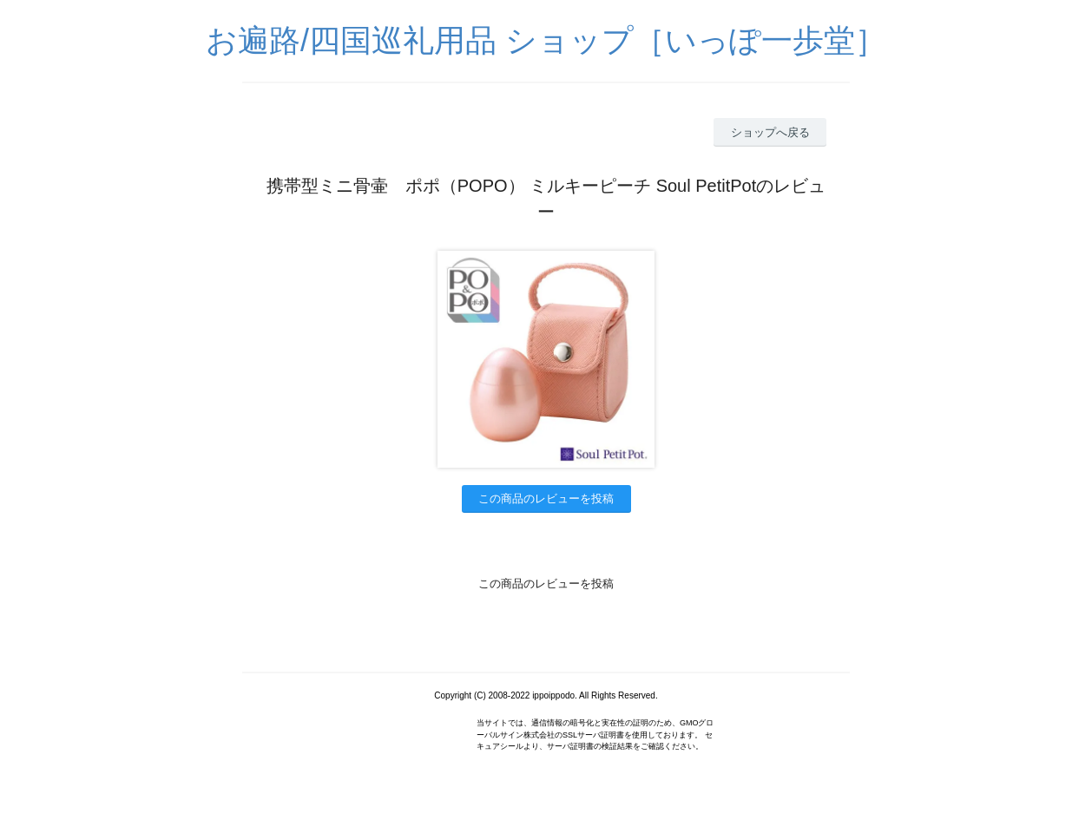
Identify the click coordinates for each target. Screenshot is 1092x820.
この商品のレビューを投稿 (546, 498)
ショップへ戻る (770, 132)
